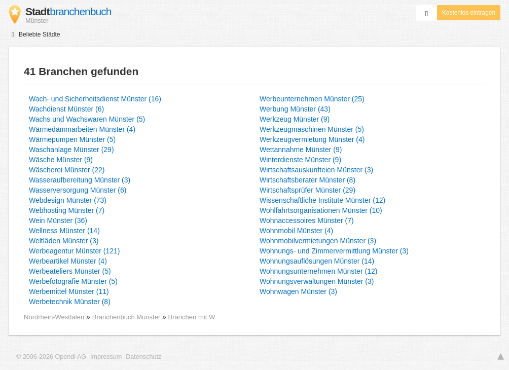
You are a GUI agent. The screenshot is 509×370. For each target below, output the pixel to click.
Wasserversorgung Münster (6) (77, 190)
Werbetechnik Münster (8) (70, 302)
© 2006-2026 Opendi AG (51, 356)
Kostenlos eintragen (468, 12)
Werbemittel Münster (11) (69, 291)
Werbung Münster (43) (295, 109)
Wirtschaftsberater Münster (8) (307, 180)
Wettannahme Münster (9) (301, 149)
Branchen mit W (191, 317)
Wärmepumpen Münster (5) (72, 139)
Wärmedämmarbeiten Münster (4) (82, 129)
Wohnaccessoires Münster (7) (307, 220)
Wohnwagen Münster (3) (298, 291)
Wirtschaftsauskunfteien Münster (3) (316, 170)
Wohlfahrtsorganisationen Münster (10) (321, 210)
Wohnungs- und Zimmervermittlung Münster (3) (334, 251)
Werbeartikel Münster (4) (68, 261)
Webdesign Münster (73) (67, 200)
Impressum (106, 356)
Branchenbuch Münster (127, 317)
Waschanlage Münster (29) (71, 149)
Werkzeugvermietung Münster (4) (312, 139)
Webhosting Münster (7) (66, 210)
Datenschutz (143, 356)
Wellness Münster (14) (64, 231)
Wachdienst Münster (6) (66, 109)
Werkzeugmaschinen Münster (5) (312, 129)
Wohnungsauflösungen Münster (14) (317, 261)
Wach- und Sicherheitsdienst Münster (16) (95, 99)
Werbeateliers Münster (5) (70, 271)
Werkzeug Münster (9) (295, 119)
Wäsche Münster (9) (61, 160)
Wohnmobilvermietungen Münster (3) (318, 241)
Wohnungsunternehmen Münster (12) (318, 271)
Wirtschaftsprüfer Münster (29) (307, 190)
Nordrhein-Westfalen (54, 317)
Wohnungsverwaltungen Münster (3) (317, 281)
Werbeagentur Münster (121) (74, 251)
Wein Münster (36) (58, 220)
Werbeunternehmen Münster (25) (312, 99)
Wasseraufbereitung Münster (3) (79, 180)
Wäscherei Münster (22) (66, 170)
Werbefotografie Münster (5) (73, 281)
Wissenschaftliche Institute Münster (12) (322, 200)
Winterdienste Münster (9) (300, 160)
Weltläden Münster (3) (63, 241)
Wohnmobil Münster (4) (296, 231)
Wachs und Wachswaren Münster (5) (87, 119)
